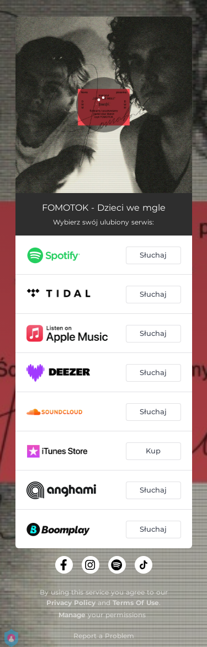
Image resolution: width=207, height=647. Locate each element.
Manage (72, 615)
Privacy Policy (70, 602)
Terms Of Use (136, 602)
